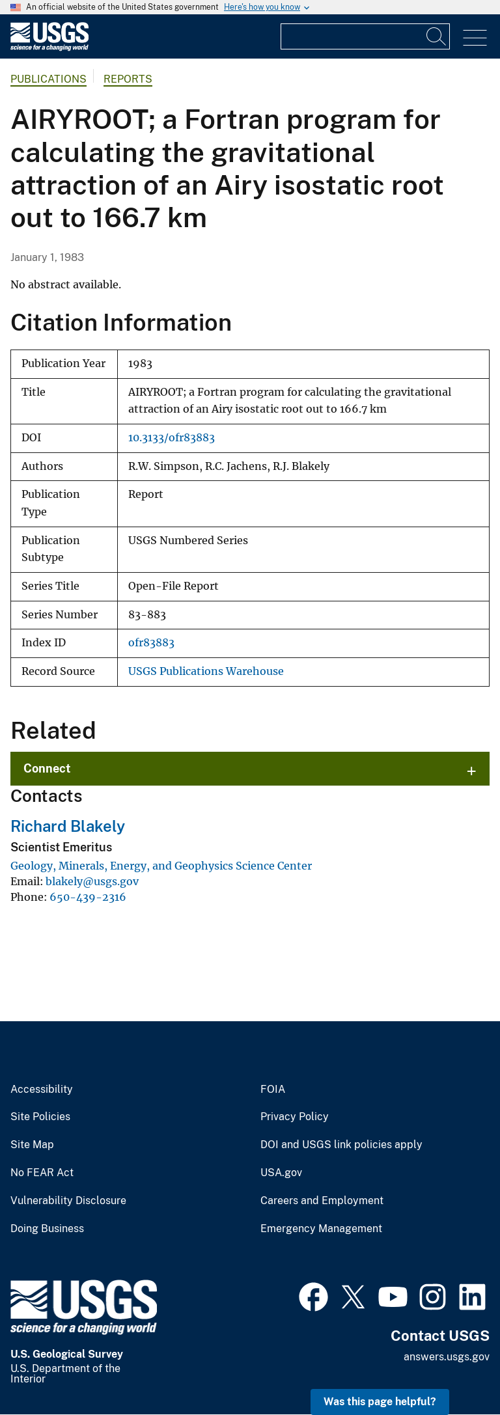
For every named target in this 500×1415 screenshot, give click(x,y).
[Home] (49, 48)
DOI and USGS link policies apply (341, 1145)
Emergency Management (321, 1229)
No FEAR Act (42, 1173)
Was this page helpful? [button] (380, 1401)
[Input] (365, 36)
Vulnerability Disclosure (68, 1201)
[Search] (437, 36)
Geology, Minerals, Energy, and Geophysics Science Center (161, 865)
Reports (128, 79)
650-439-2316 (87, 896)
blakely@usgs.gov (92, 881)
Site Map (32, 1145)
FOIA (272, 1089)
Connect (47, 768)
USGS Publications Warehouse (206, 671)
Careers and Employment (321, 1201)
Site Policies (40, 1117)
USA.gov (281, 1173)
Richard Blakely (67, 826)
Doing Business (47, 1229)
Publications (48, 79)
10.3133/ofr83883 (171, 438)
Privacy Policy (294, 1117)
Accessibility (41, 1089)
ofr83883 (151, 643)
